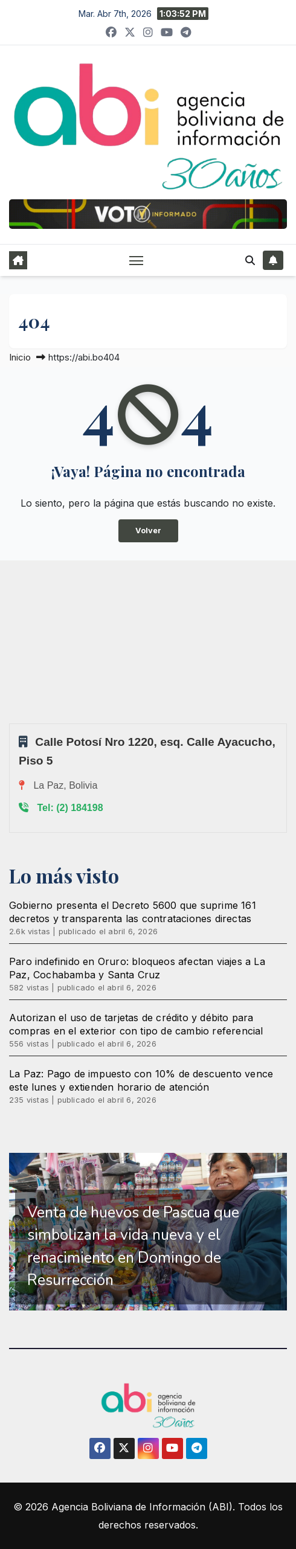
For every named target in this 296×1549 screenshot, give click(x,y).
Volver (148, 530)
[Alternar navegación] (136, 260)
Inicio (20, 357)
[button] (250, 260)
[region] (148, 1231)
